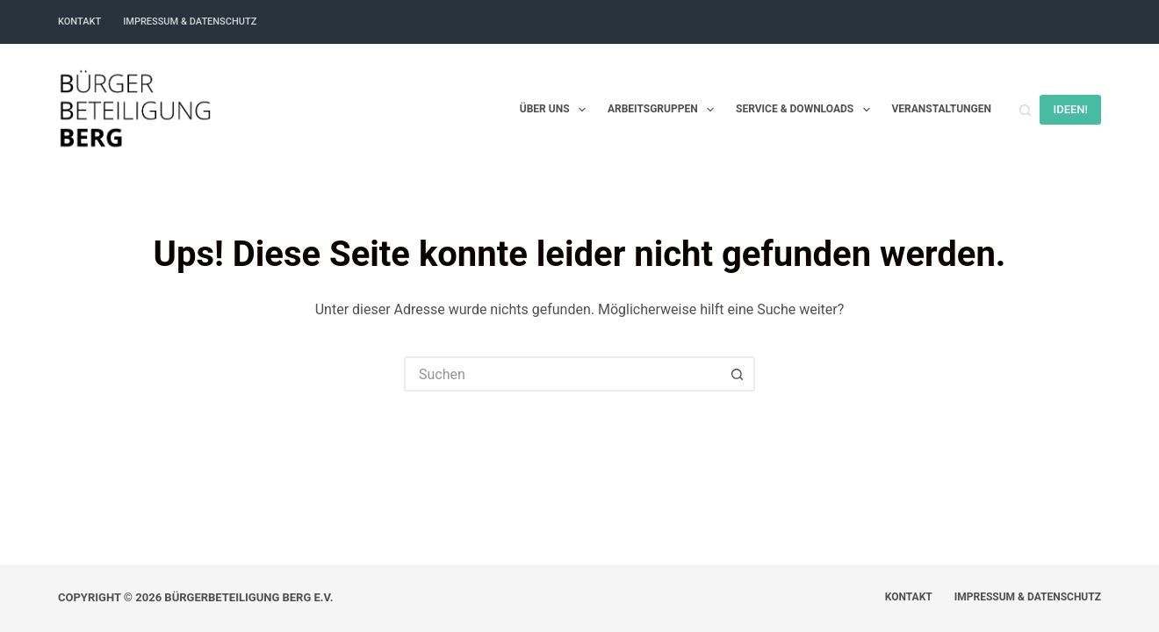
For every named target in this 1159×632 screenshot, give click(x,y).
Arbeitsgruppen (664, 109)
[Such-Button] (737, 373)
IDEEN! (1070, 109)
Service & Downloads (806, 109)
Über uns (556, 109)
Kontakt (79, 21)
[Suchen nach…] (562, 373)
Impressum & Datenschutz (189, 21)
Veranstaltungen (941, 109)
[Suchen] (1025, 110)
